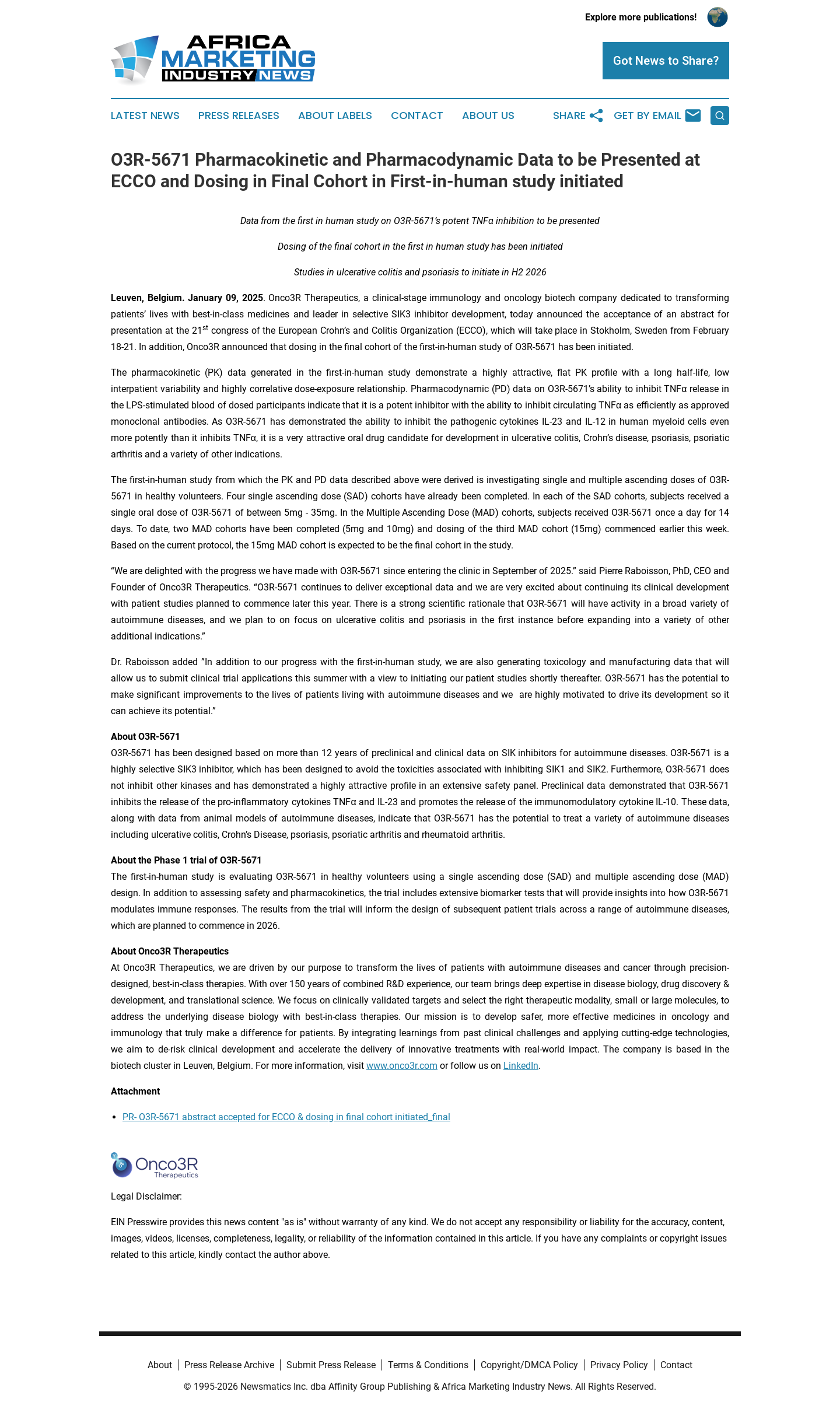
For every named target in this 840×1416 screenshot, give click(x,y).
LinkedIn (520, 1065)
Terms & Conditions (428, 1364)
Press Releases (238, 115)
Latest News (145, 115)
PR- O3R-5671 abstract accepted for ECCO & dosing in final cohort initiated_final (286, 1117)
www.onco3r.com (402, 1065)
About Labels (335, 115)
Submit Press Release (331, 1364)
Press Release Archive (229, 1364)
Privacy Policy (619, 1364)
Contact (417, 115)
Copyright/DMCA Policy (529, 1364)
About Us (488, 115)
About (160, 1364)
